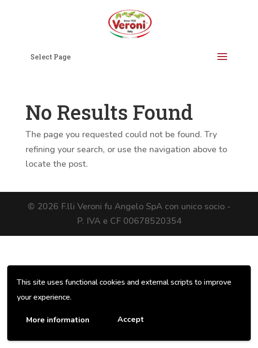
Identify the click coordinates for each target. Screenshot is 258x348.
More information (57, 320)
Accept (130, 319)
